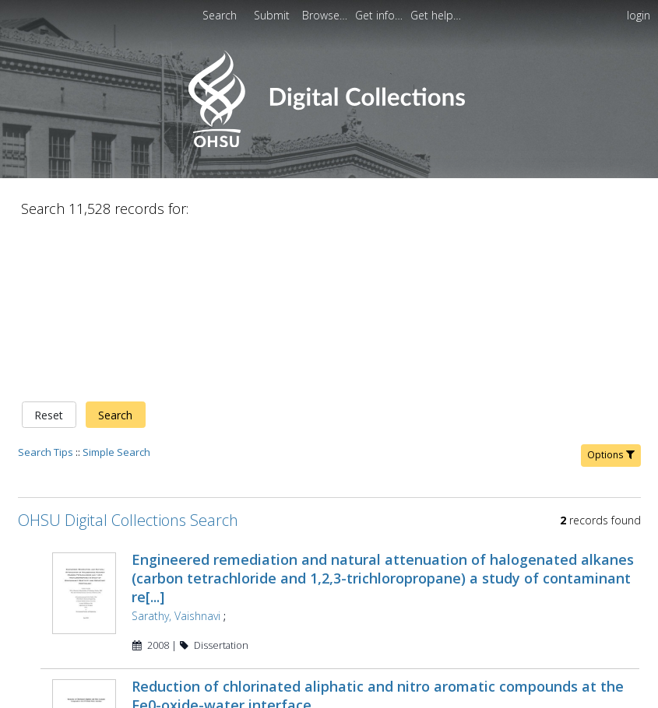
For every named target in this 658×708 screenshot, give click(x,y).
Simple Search (116, 452)
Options (611, 454)
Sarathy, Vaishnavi (176, 615)
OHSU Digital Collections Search (128, 520)
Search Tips (45, 452)
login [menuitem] (638, 15)
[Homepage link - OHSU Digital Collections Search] (329, 143)
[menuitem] (326, 15)
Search (115, 415)
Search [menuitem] (219, 15)
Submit (273, 15)
